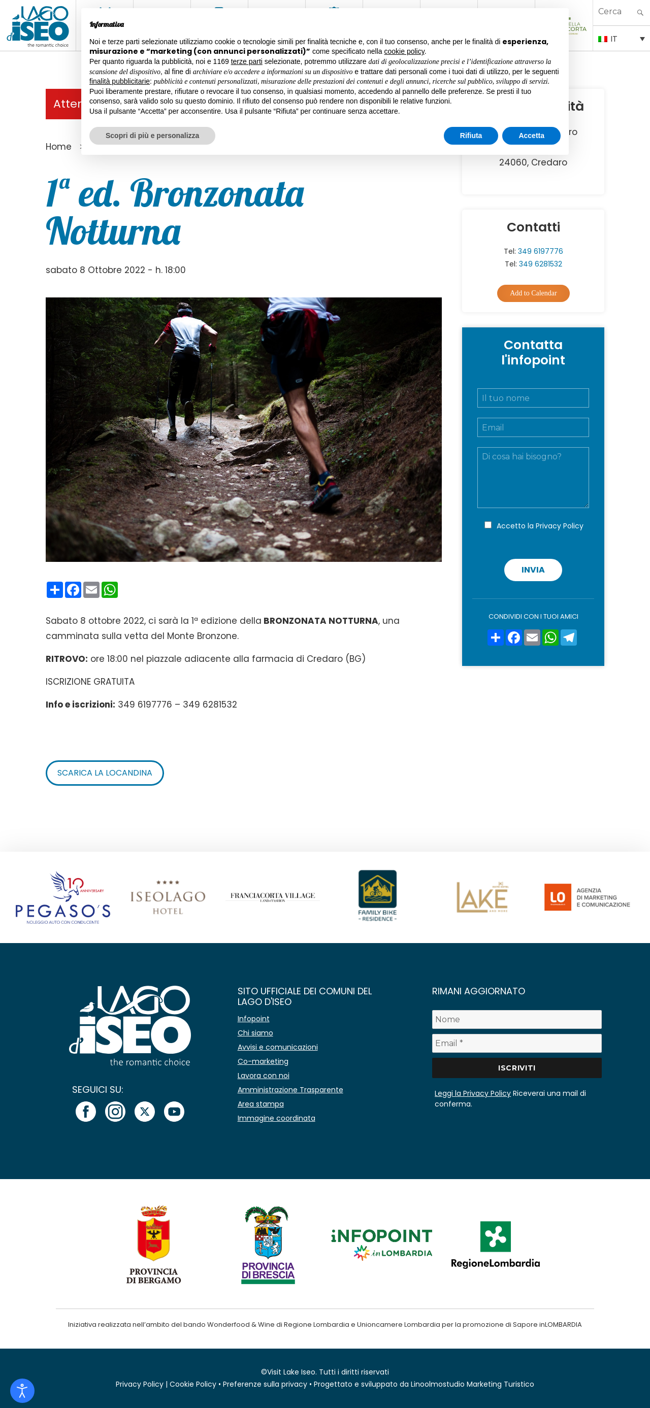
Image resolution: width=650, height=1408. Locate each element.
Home (59, 147)
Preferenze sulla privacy (265, 1384)
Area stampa (261, 1104)
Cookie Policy (193, 1384)
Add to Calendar (533, 293)
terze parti (247, 61)
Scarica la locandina (104, 773)
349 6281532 (540, 264)
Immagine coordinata (276, 1118)
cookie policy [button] (404, 51)
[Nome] (517, 1019)
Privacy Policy (559, 526)
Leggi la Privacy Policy (473, 1093)
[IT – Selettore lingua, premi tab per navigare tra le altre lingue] (621, 38)
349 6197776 (540, 251)
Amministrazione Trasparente (290, 1090)
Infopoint (254, 1019)
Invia (533, 570)
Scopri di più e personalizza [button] (152, 135)
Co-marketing (263, 1061)
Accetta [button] (531, 135)
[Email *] (517, 1043)
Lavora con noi (263, 1075)
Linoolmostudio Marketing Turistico (472, 1384)
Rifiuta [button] (471, 135)
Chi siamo (255, 1033)
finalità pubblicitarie (119, 81)
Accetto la (540, 526)
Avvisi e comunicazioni (278, 1047)
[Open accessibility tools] (22, 1391)
